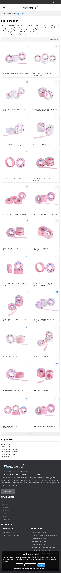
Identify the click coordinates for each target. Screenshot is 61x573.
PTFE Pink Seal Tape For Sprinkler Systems (13, 391)
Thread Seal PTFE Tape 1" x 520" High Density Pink (14, 320)
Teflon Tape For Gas (38, 544)
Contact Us (45, 2)
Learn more (8, 491)
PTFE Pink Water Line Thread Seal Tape (44, 426)
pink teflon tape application (10, 449)
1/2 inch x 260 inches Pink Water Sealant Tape (15, 74)
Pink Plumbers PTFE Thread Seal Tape (44, 145)
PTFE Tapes (5, 510)
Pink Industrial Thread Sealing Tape (13, 145)
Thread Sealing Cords (39, 538)
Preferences (34, 568)
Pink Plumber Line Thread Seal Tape (43, 547)
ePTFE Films (8, 528)
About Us (4, 504)
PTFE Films (4, 507)
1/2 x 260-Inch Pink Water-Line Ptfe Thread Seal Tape (13, 249)
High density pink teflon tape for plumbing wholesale (43, 284)
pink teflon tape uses (8, 454)
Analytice (25, 568)
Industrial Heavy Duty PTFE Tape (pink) (14, 214)
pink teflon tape (6, 444)
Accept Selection (30, 565)
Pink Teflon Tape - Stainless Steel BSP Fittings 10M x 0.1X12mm (44, 320)
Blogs (3, 516)
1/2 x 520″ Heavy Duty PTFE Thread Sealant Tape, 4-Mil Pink (13, 355)
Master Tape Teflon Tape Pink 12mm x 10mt (14, 109)
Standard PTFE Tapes (39, 532)
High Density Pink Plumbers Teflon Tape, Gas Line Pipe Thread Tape (45, 109)
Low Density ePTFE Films (10, 532)
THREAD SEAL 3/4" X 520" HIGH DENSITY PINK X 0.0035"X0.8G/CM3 (45, 355)
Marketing (43, 568)
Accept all (41, 565)
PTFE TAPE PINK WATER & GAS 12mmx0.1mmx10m (42, 74)
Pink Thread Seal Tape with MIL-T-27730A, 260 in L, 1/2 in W (43, 249)
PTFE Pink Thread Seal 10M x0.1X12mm (45, 214)
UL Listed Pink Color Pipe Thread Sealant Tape (15, 284)
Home (4, 14)
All (8, 14)
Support (4, 513)
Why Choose (54, 2)
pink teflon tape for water (9, 452)
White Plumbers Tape (39, 541)
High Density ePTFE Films (11, 535)
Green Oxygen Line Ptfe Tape (41, 550)
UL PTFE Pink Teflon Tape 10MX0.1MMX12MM (10, 426)
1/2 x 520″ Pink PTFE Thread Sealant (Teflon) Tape (44, 179)
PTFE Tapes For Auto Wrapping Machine (45, 535)
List (54, 39)
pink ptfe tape (5, 446)
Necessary (17, 568)
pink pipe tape (5, 457)
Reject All (19, 565)
